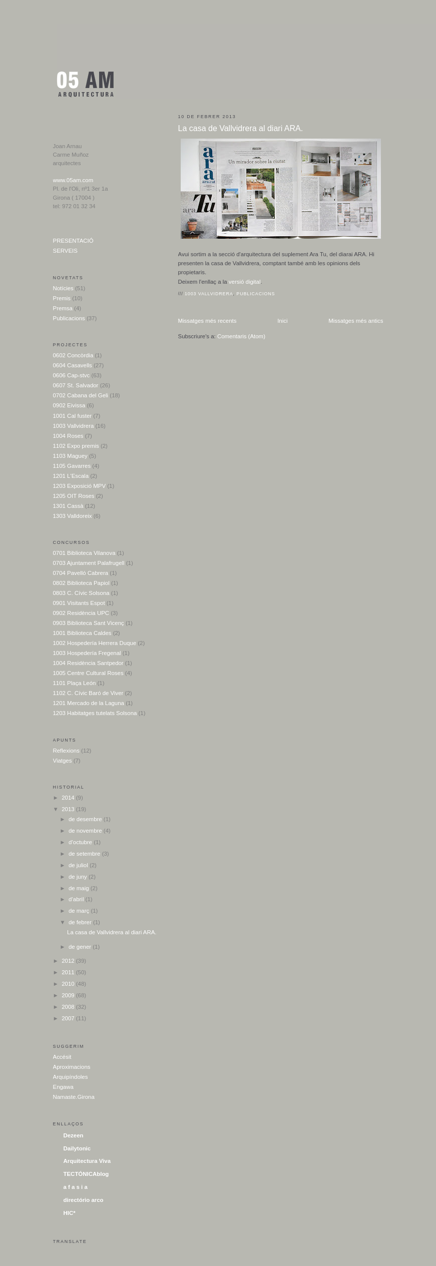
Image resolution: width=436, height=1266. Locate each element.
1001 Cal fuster (72, 416)
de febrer (81, 922)
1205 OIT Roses (74, 496)
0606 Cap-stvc (71, 375)
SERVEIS (65, 251)
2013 (69, 809)
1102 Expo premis (76, 446)
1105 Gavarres (72, 466)
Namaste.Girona (74, 1097)
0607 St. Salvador (76, 385)
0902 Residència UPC (81, 613)
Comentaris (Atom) (241, 336)
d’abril (77, 899)
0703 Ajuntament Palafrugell (89, 563)
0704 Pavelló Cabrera (81, 573)
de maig (80, 888)
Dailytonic (77, 1148)
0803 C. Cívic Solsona (81, 593)
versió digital (244, 282)
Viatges (62, 761)
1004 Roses (68, 436)
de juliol (79, 865)
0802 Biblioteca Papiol (81, 583)
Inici (282, 321)
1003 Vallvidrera (209, 293)
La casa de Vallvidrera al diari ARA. (240, 128)
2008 (69, 1007)
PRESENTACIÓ (73, 241)
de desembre (86, 819)
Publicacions (255, 293)
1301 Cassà (68, 506)
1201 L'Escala (71, 476)
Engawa (63, 1087)
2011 (69, 972)
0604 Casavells (72, 365)
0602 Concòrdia (73, 355)
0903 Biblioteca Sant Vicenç (88, 623)
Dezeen (74, 1135)
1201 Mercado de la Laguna (88, 703)
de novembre (86, 831)
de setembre (85, 854)
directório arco (84, 1200)
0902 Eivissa (69, 405)
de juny (79, 877)
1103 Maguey (70, 456)
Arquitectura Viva (87, 1161)
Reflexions (66, 751)
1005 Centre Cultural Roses (88, 673)
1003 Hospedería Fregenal (87, 653)
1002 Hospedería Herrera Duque (95, 643)
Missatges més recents (207, 321)
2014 (69, 798)
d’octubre (81, 842)
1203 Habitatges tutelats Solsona (95, 713)
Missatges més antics (355, 321)
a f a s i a (76, 1187)
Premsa (63, 308)
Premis (62, 298)
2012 (69, 961)
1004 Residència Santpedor (88, 663)
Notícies (63, 288)
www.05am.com (73, 180)
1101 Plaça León (74, 683)
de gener (81, 947)
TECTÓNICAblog (86, 1174)
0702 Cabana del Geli (81, 395)
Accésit (62, 1057)
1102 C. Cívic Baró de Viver (88, 693)
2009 (69, 995)
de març (80, 911)
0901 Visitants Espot (79, 603)
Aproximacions (72, 1067)
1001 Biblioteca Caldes (82, 633)
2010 (69, 984)
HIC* (70, 1213)
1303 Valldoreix (72, 516)
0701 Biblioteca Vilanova (84, 553)
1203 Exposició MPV (79, 486)
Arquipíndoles (70, 1077)
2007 (69, 1018)
